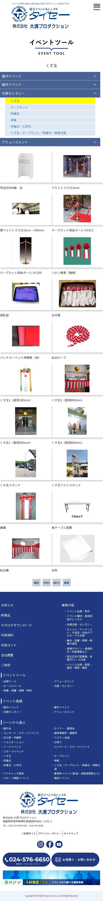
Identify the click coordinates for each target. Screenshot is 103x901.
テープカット (19, 107)
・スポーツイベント (12, 751)
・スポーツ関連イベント (15, 778)
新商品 (5, 615)
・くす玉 (6, 756)
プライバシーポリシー (50, 833)
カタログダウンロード (16, 625)
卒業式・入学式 (21, 126)
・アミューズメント (63, 681)
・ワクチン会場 (61, 737)
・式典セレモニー (11, 712)
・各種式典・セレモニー (78, 624)
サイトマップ (71, 833)
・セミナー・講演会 (63, 728)
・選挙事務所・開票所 (64, 733)
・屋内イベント (10, 707)
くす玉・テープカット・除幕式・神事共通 (38, 133)
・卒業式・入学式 (11, 765)
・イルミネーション (12, 742)
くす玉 (15, 101)
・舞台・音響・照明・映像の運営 (78, 642)
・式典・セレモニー (63, 686)
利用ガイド (8, 645)
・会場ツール (8, 681)
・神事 (55, 760)
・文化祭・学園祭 (11, 737)
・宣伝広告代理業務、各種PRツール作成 (78, 658)
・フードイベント (11, 747)
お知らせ (7, 605)
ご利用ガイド (29, 833)
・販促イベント (61, 778)
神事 (13, 120)
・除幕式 (6, 760)
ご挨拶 (5, 665)
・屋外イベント (61, 707)
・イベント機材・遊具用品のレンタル (78, 617)
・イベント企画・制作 (77, 611)
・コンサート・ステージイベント (20, 733)
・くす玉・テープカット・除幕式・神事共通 (76, 767)
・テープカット (60, 756)
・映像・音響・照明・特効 (16, 690)
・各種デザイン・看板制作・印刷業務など (78, 650)
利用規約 (7, 635)
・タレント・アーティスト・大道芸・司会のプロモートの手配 (78, 632)
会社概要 (7, 655)
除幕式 (15, 113)
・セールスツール (11, 686)
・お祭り (57, 742)
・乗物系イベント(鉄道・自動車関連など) (76, 773)
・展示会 (6, 728)
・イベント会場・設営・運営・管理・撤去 (78, 666)
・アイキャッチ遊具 (12, 773)
